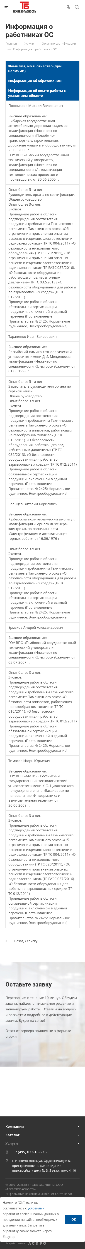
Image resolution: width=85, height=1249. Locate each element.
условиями (36, 1208)
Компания (14, 1126)
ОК (73, 1219)
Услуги (11, 1143)
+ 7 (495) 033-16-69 (28, 1152)
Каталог (12, 1135)
